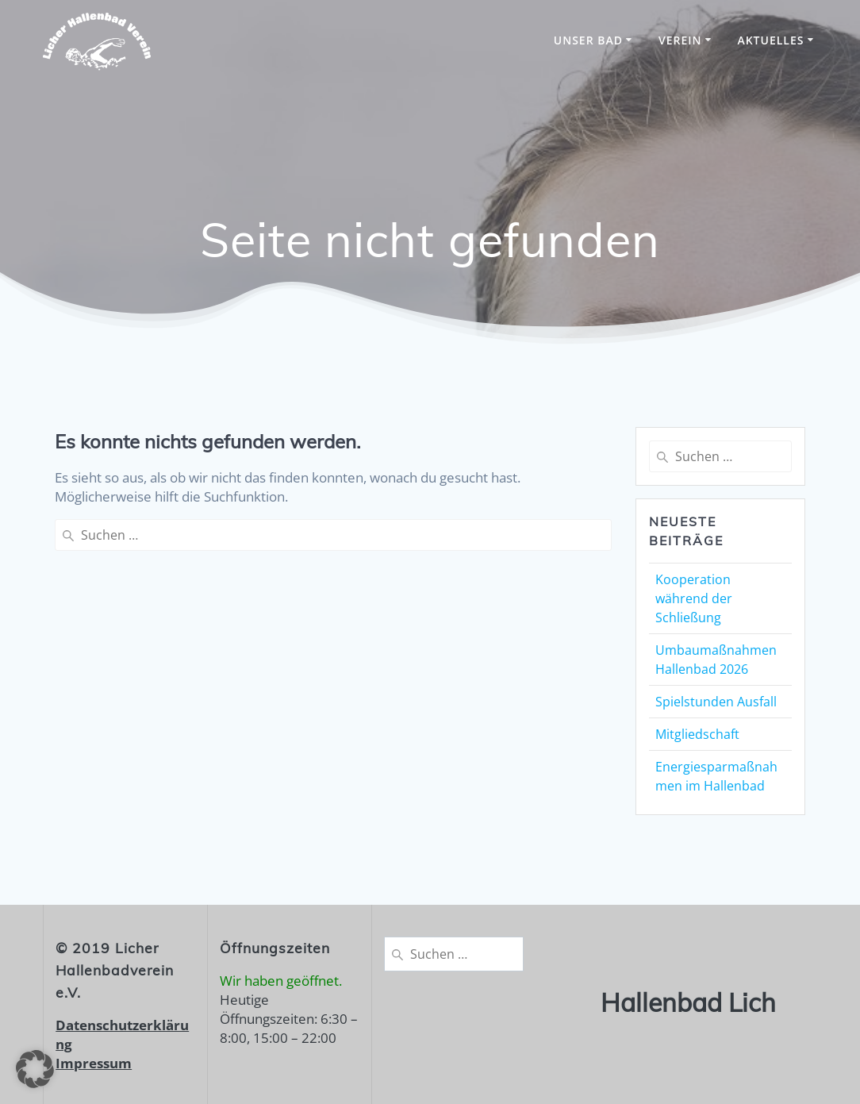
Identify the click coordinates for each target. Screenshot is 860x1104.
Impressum (94, 1063)
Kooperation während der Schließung (693, 598)
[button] (35, 1069)
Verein (680, 40)
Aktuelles (770, 40)
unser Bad (588, 40)
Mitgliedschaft (697, 734)
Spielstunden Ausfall (716, 701)
